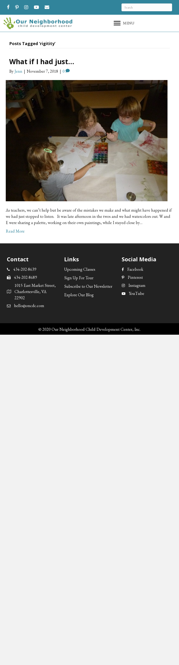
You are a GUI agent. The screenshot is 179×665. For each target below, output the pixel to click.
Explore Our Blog (79, 294)
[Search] (146, 7)
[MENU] (124, 23)
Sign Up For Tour (78, 277)
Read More (15, 231)
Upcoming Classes (79, 269)
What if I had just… (41, 61)
